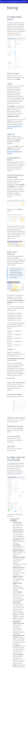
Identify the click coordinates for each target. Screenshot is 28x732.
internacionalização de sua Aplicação (14, 127)
